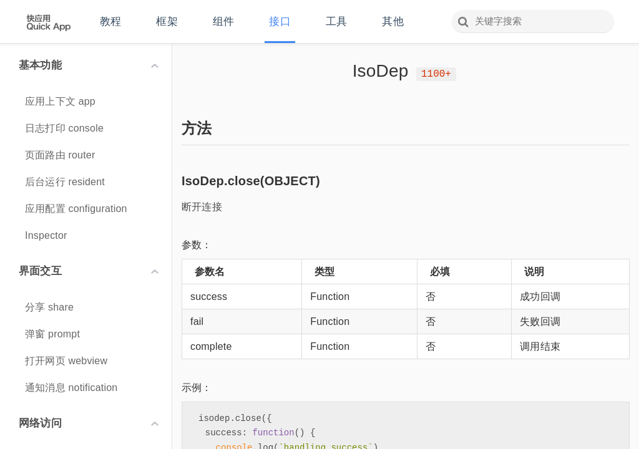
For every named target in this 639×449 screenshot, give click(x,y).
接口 (279, 21)
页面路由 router (60, 155)
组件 (223, 21)
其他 (392, 21)
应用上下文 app (60, 101)
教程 (110, 21)
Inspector (46, 235)
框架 (166, 21)
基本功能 (89, 65)
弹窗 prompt (52, 334)
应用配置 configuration (76, 208)
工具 (336, 21)
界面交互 (89, 271)
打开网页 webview (66, 360)
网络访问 (89, 423)
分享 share (49, 307)
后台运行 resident (65, 181)
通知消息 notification (71, 387)
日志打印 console (64, 128)
